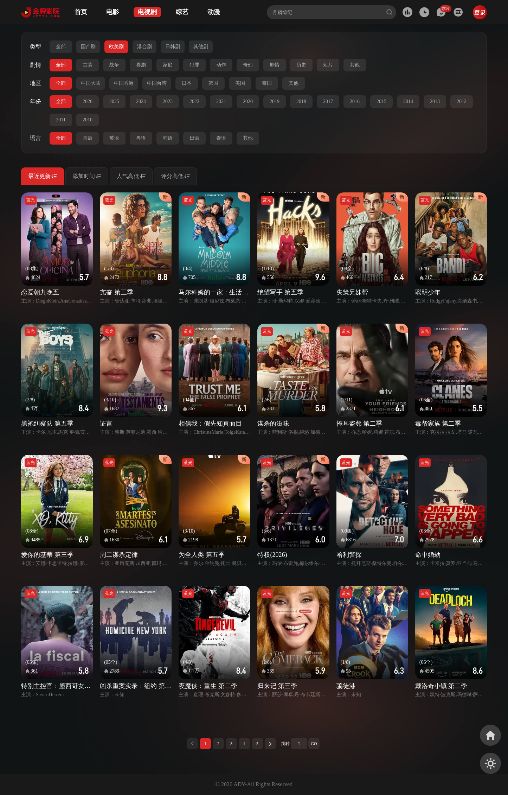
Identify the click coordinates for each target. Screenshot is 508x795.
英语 (114, 138)
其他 (355, 65)
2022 (194, 101)
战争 (114, 65)
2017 (328, 101)
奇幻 (248, 65)
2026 (87, 101)
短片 (328, 65)
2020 (248, 101)
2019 (274, 101)
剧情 (274, 65)
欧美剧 (116, 46)
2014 (408, 101)
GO (314, 743)
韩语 (168, 138)
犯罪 (194, 65)
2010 (87, 119)
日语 (194, 138)
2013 (435, 101)
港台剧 (144, 46)
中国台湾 (157, 83)
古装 (87, 65)
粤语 (141, 138)
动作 (221, 65)
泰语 (221, 138)
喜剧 (141, 65)
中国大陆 (91, 83)
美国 (240, 83)
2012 (462, 101)
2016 (355, 101)
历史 (301, 65)
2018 (301, 101)
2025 (114, 101)
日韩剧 (172, 46)
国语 (87, 138)
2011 (60, 119)
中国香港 (124, 83)
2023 (168, 101)
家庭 (168, 65)
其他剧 (200, 46)
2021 (221, 101)
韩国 (213, 83)
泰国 (267, 83)
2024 (141, 101)
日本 (187, 83)
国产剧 (88, 46)
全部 (61, 46)
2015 (381, 101)
